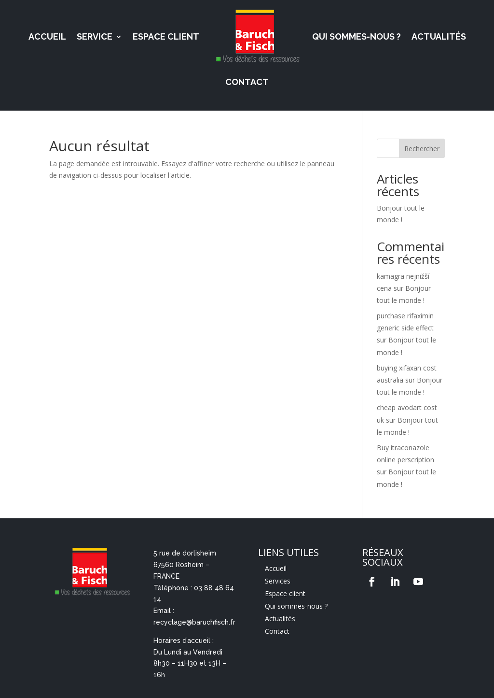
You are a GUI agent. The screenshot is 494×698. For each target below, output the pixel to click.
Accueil (47, 36)
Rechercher (421, 148)
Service (94, 36)
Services (277, 580)
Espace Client (166, 36)
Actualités (439, 36)
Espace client (285, 593)
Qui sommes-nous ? (356, 36)
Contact (247, 82)
